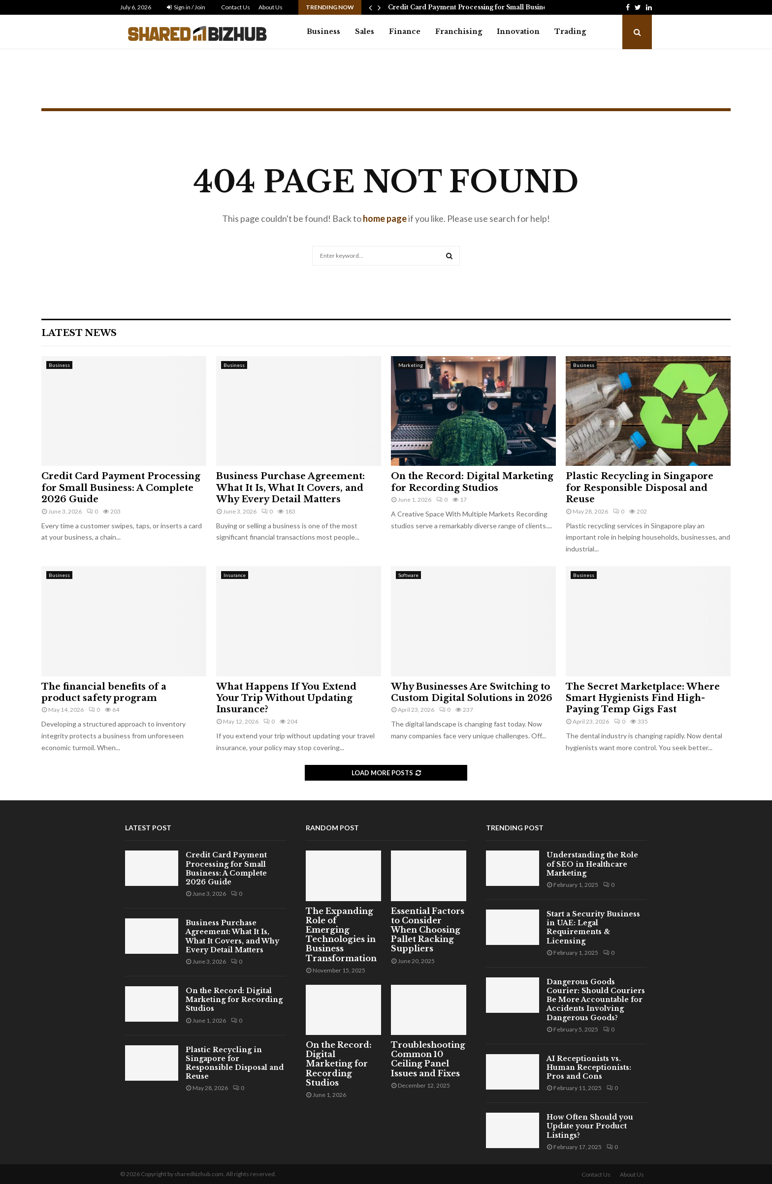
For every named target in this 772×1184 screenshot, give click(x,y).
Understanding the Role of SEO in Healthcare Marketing (592, 863)
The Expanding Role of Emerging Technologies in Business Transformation (341, 934)
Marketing (410, 365)
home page (385, 218)
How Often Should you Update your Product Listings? (590, 1126)
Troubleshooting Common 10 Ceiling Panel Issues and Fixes (428, 1059)
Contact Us (235, 7)
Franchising (458, 31)
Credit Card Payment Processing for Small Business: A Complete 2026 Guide (120, 488)
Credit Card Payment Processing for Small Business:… (474, 7)
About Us (270, 7)
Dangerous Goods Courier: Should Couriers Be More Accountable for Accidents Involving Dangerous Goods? (596, 999)
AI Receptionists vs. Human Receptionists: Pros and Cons (589, 1067)
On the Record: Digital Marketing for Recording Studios (472, 482)
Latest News (79, 333)
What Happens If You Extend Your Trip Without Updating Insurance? (286, 698)
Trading (570, 31)
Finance (404, 31)
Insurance (235, 575)
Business (323, 31)
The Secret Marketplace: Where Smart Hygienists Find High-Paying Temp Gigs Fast (643, 698)
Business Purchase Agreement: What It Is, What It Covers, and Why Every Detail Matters (290, 488)
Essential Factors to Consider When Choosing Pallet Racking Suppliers (427, 930)
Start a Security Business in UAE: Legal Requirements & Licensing (593, 927)
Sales (364, 31)
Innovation (518, 31)
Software (408, 575)
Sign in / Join (186, 7)
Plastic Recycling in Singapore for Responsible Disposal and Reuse (639, 488)
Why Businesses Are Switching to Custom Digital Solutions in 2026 (471, 692)
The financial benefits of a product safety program (103, 692)
